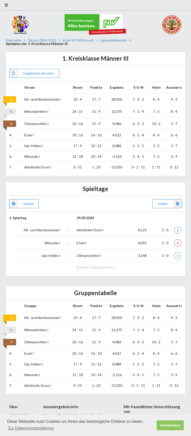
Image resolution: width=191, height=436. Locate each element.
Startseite (14, 40)
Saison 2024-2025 (42, 40)
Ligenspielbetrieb (113, 40)
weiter (170, 203)
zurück (21, 203)
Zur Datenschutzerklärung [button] (31, 428)
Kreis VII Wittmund (78, 40)
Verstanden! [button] (170, 425)
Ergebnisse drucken (31, 73)
